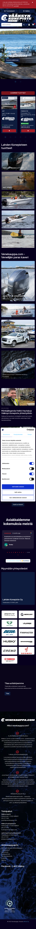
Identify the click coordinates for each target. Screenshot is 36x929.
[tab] (7, 548)
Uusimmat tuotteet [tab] (18, 93)
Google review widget (13, 557)
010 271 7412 (5, 824)
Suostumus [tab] (6, 434)
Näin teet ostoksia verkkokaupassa (11, 844)
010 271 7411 (4, 833)
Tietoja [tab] (30, 434)
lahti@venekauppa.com (8, 835)
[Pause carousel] (18, 551)
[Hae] (11, 24)
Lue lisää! (16, 6)
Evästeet (4, 854)
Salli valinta (18, 492)
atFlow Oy (26, 917)
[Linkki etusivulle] (16, 18)
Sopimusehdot (5, 850)
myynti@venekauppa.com (9, 816)
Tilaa (7, 689)
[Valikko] (26, 11)
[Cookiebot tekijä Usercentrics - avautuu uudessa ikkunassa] (26, 430)
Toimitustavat (5, 846)
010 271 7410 (5, 814)
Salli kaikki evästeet (18, 486)
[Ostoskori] (33, 24)
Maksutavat (4, 848)
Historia (3, 856)
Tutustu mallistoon (12, 60)
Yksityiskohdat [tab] (17, 434)
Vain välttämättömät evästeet (18, 497)
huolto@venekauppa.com (9, 826)
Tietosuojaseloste (6, 852)
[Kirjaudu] (29, 24)
